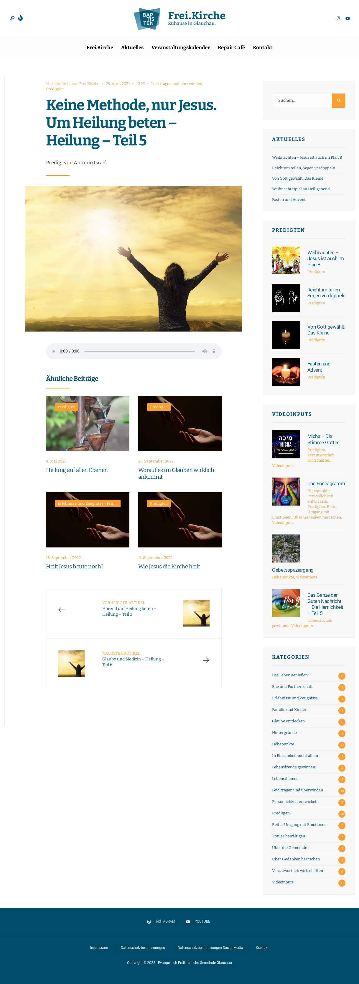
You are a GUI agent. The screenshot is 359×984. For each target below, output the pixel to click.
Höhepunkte (318, 490)
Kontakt (262, 48)
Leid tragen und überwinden (176, 83)
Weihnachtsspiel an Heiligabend (301, 189)
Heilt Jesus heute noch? (74, 566)
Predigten (55, 89)
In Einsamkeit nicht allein (295, 755)
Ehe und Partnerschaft (292, 686)
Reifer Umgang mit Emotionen (299, 824)
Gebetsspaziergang (293, 570)
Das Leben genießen (290, 675)
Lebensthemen (285, 778)
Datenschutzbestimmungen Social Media (210, 948)
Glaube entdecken (288, 721)
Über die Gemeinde (289, 847)
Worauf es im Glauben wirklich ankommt (176, 473)
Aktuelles (132, 48)
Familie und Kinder (289, 709)
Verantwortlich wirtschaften (297, 870)
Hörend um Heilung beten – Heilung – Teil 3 (129, 609)
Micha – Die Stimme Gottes (323, 439)
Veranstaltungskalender (180, 48)
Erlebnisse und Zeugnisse (80, 503)
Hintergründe (284, 732)
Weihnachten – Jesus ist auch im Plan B (307, 157)
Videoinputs (292, 414)
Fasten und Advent (289, 199)
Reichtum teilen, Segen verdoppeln (303, 168)
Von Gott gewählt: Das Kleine (297, 178)
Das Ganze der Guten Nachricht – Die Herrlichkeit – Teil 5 (325, 604)
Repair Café (231, 48)
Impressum (99, 948)
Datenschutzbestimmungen (143, 948)
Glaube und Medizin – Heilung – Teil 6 (133, 659)
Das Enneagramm (326, 483)
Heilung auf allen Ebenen (77, 470)
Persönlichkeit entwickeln (295, 801)
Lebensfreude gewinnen (293, 767)
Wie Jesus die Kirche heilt (169, 566)
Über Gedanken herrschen (317, 517)
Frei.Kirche (100, 48)
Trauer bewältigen (288, 836)
